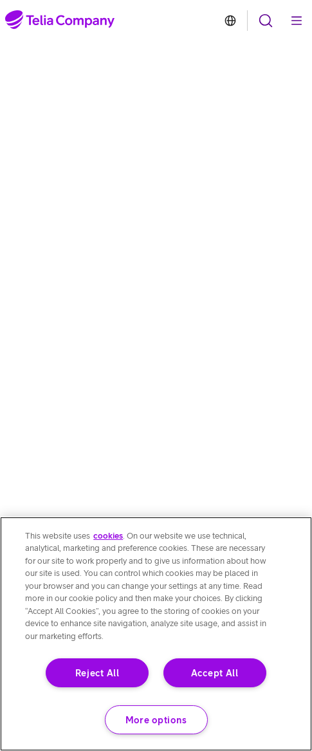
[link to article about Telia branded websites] (230, 20)
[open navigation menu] (265, 20)
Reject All (97, 672)
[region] (156, 634)
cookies (108, 536)
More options (156, 719)
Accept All (215, 672)
